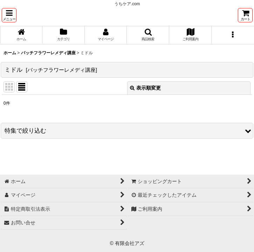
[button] (9, 15)
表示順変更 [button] (145, 88)
